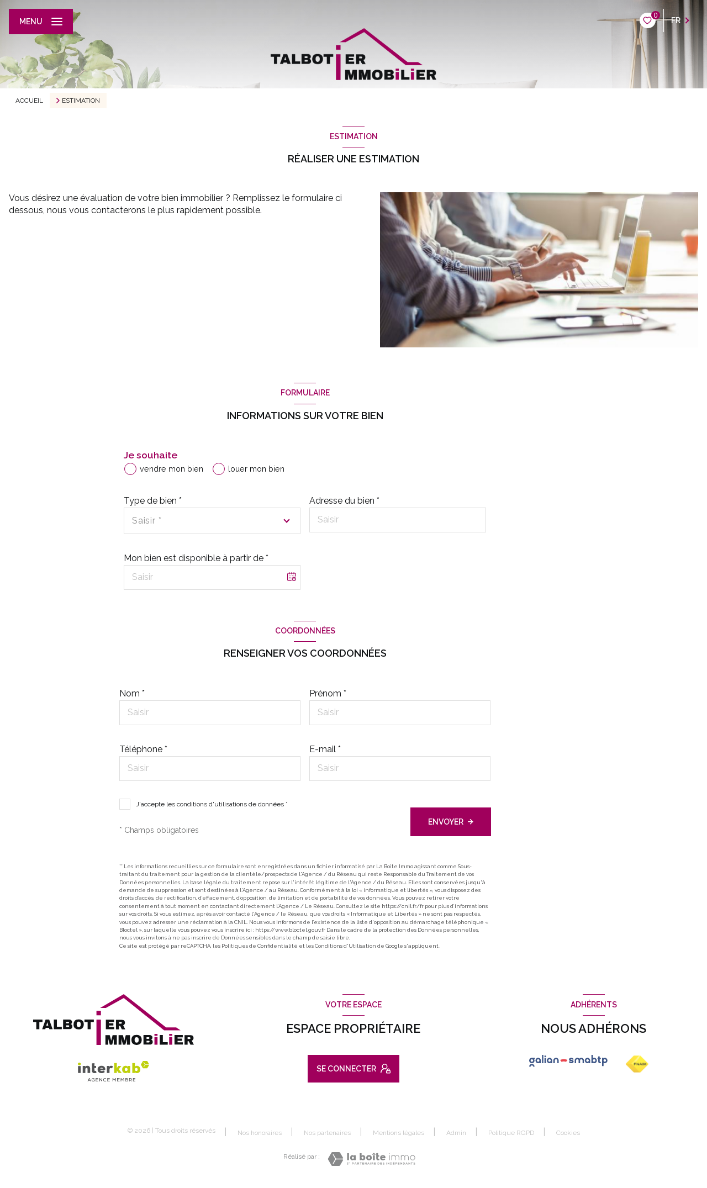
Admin (456, 1133)
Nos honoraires (260, 1133)
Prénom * (327, 693)
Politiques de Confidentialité (259, 946)
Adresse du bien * (344, 500)
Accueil (29, 100)
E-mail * (325, 749)
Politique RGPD (511, 1133)
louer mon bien (256, 468)
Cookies (568, 1133)
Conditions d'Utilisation (345, 946)
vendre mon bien (171, 468)
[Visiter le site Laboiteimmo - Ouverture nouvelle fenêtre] (371, 1159)
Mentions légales (398, 1133)
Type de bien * (153, 500)
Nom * (132, 693)
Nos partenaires (327, 1133)
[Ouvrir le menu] (41, 21)
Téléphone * (143, 749)
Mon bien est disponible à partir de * (196, 558)
